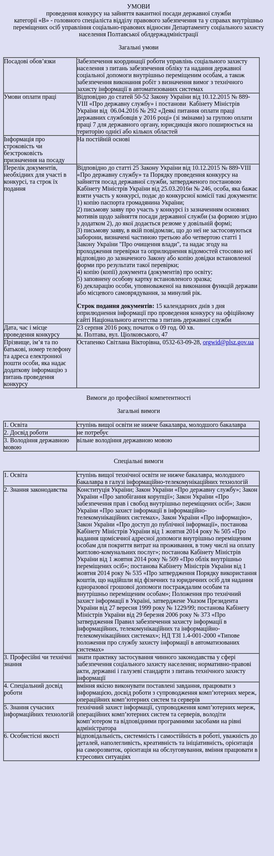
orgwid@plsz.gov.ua (228, 342)
